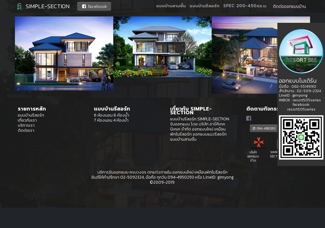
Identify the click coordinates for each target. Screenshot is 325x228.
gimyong (225, 177)
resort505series (307, 100)
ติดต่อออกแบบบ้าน (289, 6)
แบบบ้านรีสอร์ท (204, 6)
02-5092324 (132, 177)
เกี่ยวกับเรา (27, 120)
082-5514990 (303, 86)
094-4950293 (263, 128)
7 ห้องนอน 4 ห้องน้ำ (111, 120)
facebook (94, 6)
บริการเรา (26, 125)
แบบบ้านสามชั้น (171, 6)
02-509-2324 (309, 91)
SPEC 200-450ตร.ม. (245, 6)
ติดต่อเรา (26, 130)
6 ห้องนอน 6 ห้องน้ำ (111, 115)
